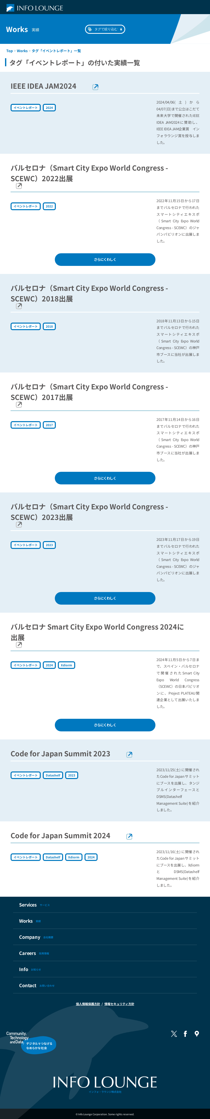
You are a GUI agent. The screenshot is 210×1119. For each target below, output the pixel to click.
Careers (34, 953)
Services (34, 904)
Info (30, 969)
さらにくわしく (105, 259)
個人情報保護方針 (88, 1004)
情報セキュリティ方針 (119, 1004)
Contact (36, 985)
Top (9, 50)
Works (22, 50)
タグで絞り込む (106, 29)
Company (36, 937)
